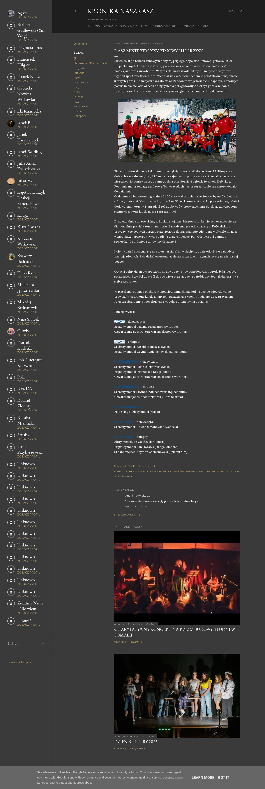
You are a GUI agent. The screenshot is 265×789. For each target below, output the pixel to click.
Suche (78, 111)
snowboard (81, 106)
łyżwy (77, 77)
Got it (223, 777)
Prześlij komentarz (127, 514)
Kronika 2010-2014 (162, 26)
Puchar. (79, 97)
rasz (76, 101)
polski (77, 92)
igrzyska (79, 73)
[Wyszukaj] (235, 11)
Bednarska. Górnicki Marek (91, 63)
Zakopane (80, 116)
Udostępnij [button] (80, 43)
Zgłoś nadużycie (19, 662)
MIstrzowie (81, 82)
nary (76, 87)
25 (75, 58)
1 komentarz (135, 641)
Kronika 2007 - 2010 (191, 26)
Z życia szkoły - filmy (130, 26)
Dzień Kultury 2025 (136, 741)
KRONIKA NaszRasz (120, 11)
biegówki (79, 68)
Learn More (203, 777)
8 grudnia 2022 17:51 (136, 506)
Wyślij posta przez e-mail (141, 466)
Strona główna (99, 26)
